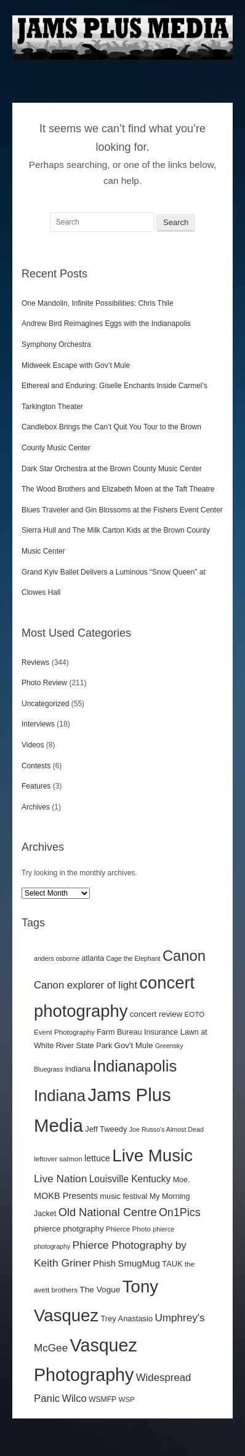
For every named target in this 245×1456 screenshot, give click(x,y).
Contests (36, 766)
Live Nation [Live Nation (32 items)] (60, 1178)
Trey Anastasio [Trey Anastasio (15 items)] (126, 1318)
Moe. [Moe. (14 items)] (181, 1180)
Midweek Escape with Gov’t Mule (77, 365)
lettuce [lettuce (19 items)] (97, 1158)
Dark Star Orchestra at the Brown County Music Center (112, 468)
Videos (33, 745)
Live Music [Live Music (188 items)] (152, 1155)
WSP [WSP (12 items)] (127, 1399)
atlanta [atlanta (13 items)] (92, 958)
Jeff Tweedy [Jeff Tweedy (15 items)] (106, 1129)
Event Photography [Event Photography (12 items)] (64, 1032)
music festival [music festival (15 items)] (123, 1196)
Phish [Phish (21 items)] (104, 1263)
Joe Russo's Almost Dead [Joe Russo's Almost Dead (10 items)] (166, 1129)
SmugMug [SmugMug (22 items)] (139, 1263)
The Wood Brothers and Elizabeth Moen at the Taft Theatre (118, 489)
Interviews (38, 724)
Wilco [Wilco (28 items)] (74, 1398)
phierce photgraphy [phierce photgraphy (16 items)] (69, 1228)
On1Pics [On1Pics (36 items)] (180, 1212)
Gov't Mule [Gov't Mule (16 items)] (133, 1045)
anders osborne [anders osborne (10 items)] (56, 958)
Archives (36, 807)
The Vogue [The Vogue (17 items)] (99, 1289)
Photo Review (44, 682)
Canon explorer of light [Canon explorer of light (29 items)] (85, 985)
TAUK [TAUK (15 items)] (172, 1263)
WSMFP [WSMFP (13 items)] (102, 1399)
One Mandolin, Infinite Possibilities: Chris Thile (98, 303)
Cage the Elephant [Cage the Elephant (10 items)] (133, 958)
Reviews (35, 662)
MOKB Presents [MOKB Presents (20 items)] (66, 1196)
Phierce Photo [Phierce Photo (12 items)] (128, 1229)
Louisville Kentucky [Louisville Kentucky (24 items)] (130, 1179)
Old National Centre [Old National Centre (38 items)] (107, 1212)
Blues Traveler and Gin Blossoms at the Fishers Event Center (122, 510)
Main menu (223, 75)
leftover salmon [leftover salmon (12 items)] (58, 1159)
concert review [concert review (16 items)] (156, 1014)
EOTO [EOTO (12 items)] (195, 1014)
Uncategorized (45, 703)
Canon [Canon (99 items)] (184, 955)
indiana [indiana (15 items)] (77, 1068)
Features (36, 786)
